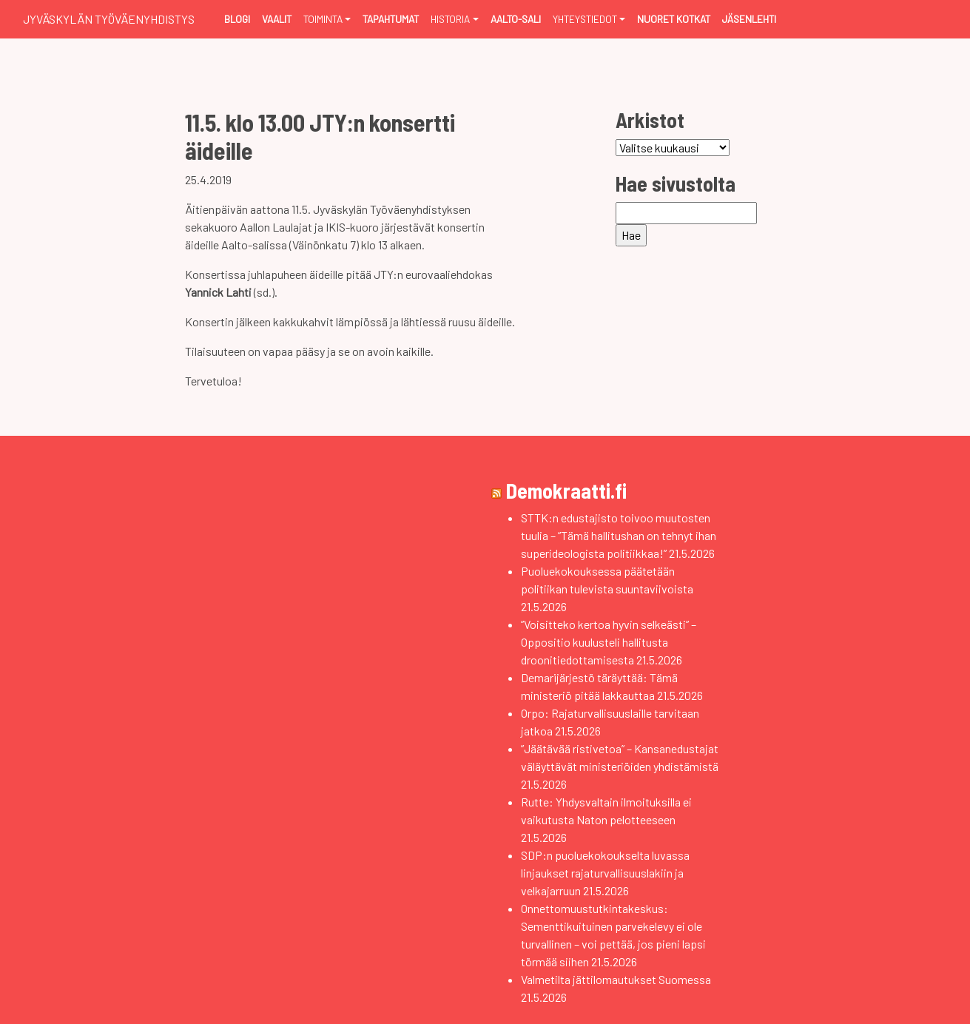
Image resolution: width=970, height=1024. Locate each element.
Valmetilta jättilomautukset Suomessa (616, 979)
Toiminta (323, 19)
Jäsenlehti (749, 19)
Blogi (237, 19)
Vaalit (277, 19)
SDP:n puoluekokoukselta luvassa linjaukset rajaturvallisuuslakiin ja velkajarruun (605, 872)
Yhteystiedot (585, 19)
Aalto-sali (516, 19)
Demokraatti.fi (566, 490)
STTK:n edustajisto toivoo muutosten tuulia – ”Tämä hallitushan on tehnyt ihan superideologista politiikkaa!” (618, 535)
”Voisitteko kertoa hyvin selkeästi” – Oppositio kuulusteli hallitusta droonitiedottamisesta (608, 642)
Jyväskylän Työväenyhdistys (109, 19)
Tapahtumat (391, 19)
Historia (450, 19)
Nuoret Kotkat (673, 19)
